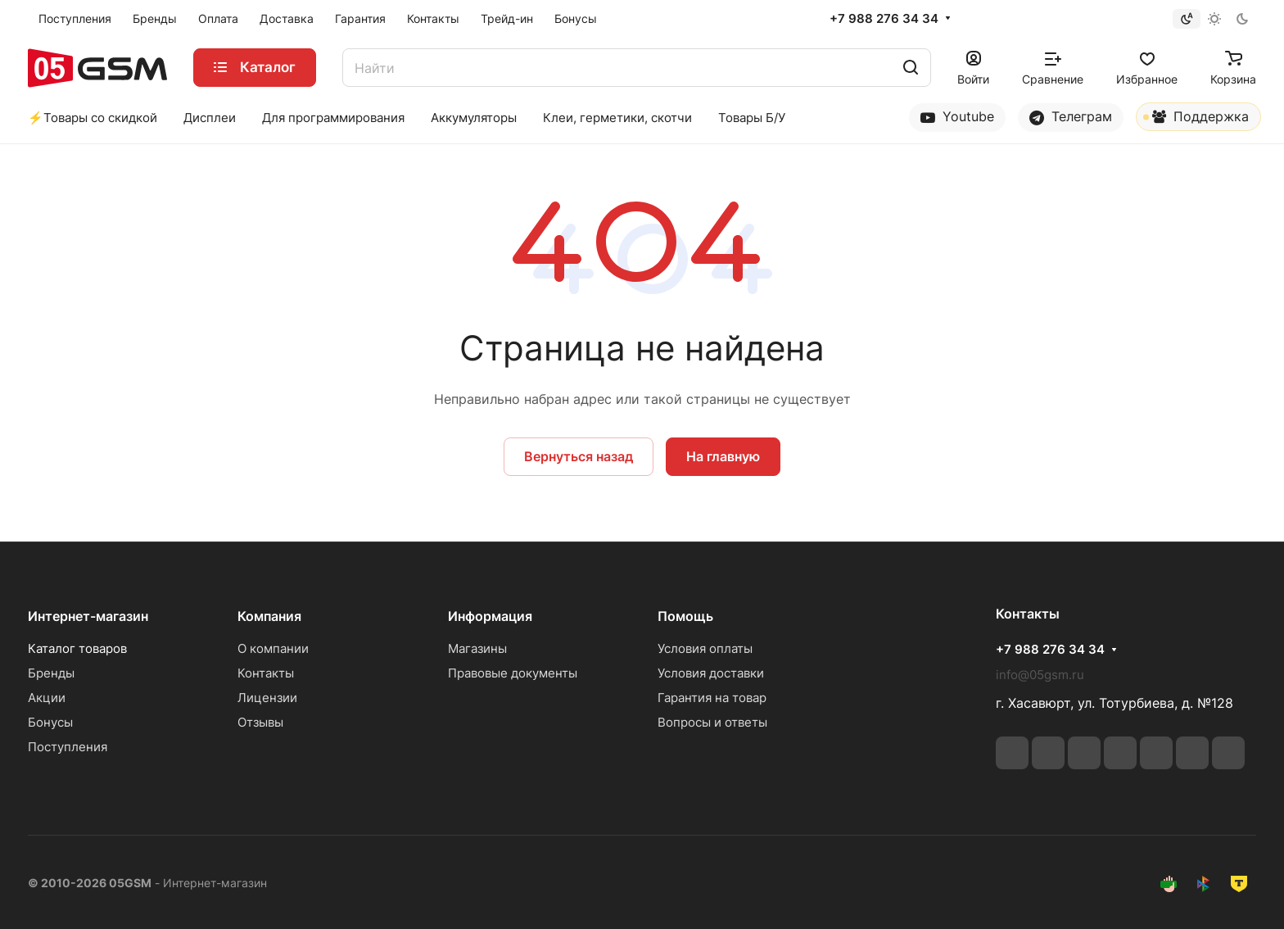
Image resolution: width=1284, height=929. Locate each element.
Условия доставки (711, 673)
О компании (273, 648)
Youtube (957, 116)
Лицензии (267, 697)
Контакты (265, 673)
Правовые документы (512, 673)
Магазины (477, 648)
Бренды (51, 673)
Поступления (67, 747)
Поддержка (1196, 119)
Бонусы (50, 722)
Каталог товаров (77, 648)
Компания (269, 616)
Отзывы (260, 722)
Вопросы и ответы (712, 722)
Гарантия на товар (712, 697)
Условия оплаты (705, 648)
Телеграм (1070, 116)
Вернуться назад (578, 456)
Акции (47, 697)
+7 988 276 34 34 (884, 18)
